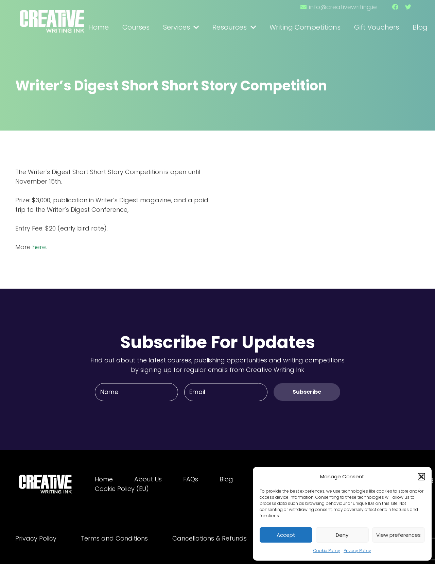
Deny (342, 535)
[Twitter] (408, 7)
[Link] (52, 18)
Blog (226, 479)
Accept (286, 535)
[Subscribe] (307, 391)
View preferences (398, 535)
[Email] (225, 392)
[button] (421, 476)
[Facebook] (395, 7)
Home (104, 479)
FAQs (190, 479)
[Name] (136, 392)
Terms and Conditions (114, 538)
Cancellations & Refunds (209, 538)
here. (39, 247)
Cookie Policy (326, 550)
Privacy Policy (357, 550)
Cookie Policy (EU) (122, 488)
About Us (148, 479)
